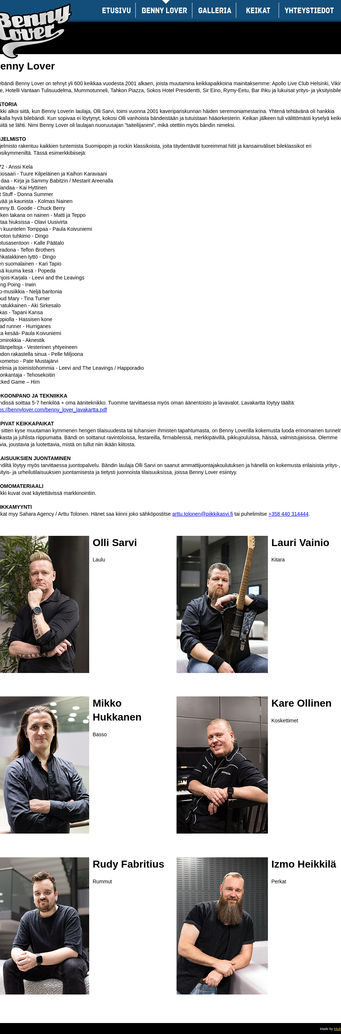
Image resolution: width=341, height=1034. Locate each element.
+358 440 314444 (288, 514)
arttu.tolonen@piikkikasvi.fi (202, 514)
